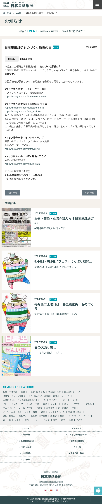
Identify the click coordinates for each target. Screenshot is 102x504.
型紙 (62, 416)
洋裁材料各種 (54, 392)
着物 (45, 404)
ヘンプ (47, 420)
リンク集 (26, 459)
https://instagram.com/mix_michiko (22, 111)
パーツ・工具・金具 (12, 412)
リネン (27, 420)
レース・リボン (26, 408)
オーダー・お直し (71, 400)
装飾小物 (50, 408)
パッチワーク (74, 416)
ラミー (37, 420)
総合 (21, 31)
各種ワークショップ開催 (14, 396)
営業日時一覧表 (77, 453)
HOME (7, 13)
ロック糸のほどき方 (72, 31)
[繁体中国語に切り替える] (51, 490)
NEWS (54, 31)
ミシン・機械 (31, 412)
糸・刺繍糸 (63, 408)
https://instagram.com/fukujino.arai (22, 163)
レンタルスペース (56, 412)
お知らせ (77, 428)
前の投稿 (89, 192)
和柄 (55, 420)
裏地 (63, 420)
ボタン (40, 408)
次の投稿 (12, 192)
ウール (87, 416)
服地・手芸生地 (10, 392)
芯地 (71, 420)
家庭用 (24, 392)
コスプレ (23, 416)
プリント (78, 404)
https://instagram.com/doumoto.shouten (25, 96)
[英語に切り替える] (57, 490)
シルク (17, 420)
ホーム (26, 428)
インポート (55, 404)
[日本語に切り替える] (45, 490)
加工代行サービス (72, 392)
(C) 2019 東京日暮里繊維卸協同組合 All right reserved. (51, 499)
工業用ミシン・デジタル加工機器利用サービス (24, 400)
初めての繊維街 (77, 441)
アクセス (77, 447)
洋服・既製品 (9, 416)
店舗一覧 (26, 435)
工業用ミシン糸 (38, 392)
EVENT (19, 13)
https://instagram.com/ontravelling (22, 148)
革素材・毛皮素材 (39, 416)
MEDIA (44, 31)
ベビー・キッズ (10, 404)
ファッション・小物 (30, 404)
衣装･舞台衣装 (74, 412)
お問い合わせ (26, 447)
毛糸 (74, 408)
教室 (43, 412)
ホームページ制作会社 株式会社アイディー (51, 501)
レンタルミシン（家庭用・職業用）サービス (49, 396)
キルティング (9, 408)
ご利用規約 (26, 453)
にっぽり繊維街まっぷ (77, 435)
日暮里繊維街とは (26, 441)
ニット (67, 404)
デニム (89, 404)
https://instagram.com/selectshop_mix (24, 107)
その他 (79, 420)
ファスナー (54, 400)
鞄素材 (53, 416)
